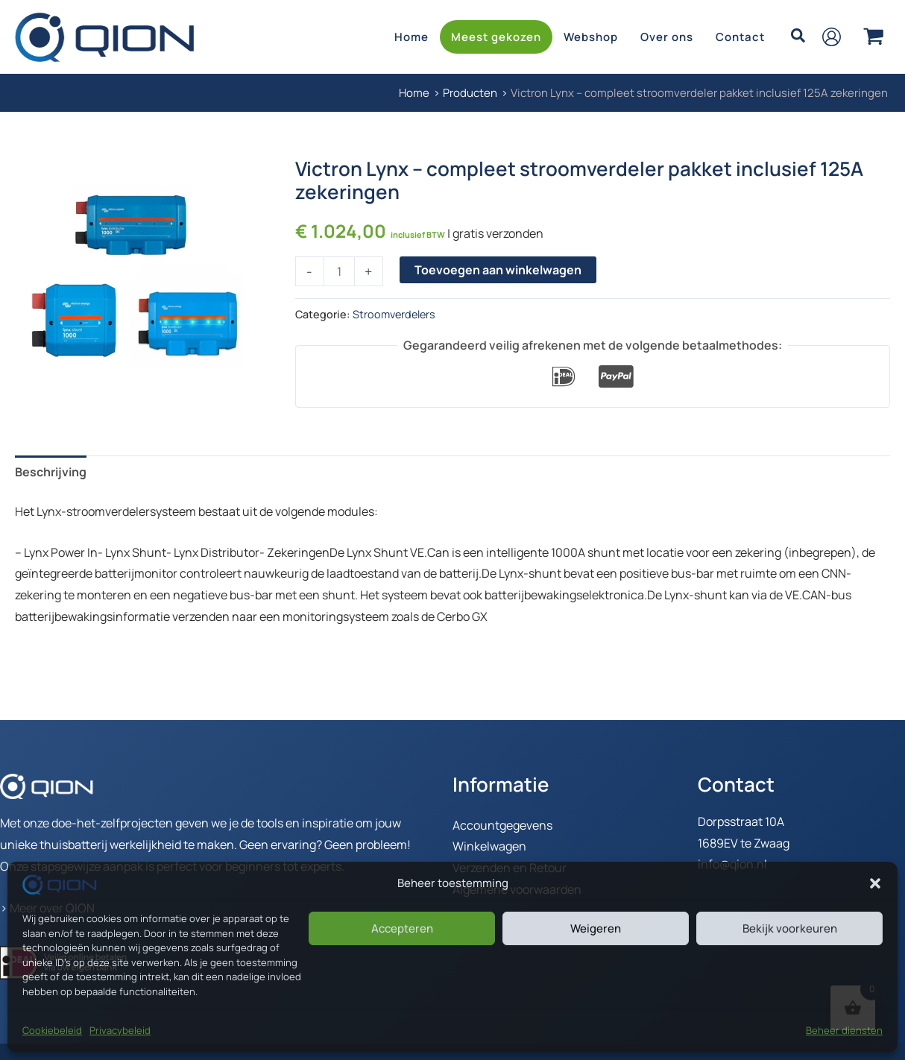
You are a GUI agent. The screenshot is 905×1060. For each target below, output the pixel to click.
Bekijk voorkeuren (789, 928)
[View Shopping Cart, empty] (873, 36)
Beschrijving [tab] (50, 472)
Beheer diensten (844, 1030)
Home (411, 37)
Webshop (591, 37)
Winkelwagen (489, 846)
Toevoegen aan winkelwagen (497, 270)
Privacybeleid (120, 1030)
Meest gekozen (496, 37)
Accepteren (402, 928)
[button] (875, 883)
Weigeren (595, 928)
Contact (740, 37)
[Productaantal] (339, 271)
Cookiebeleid (52, 1030)
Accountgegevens (502, 825)
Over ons (666, 37)
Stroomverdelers (394, 314)
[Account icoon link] (832, 37)
